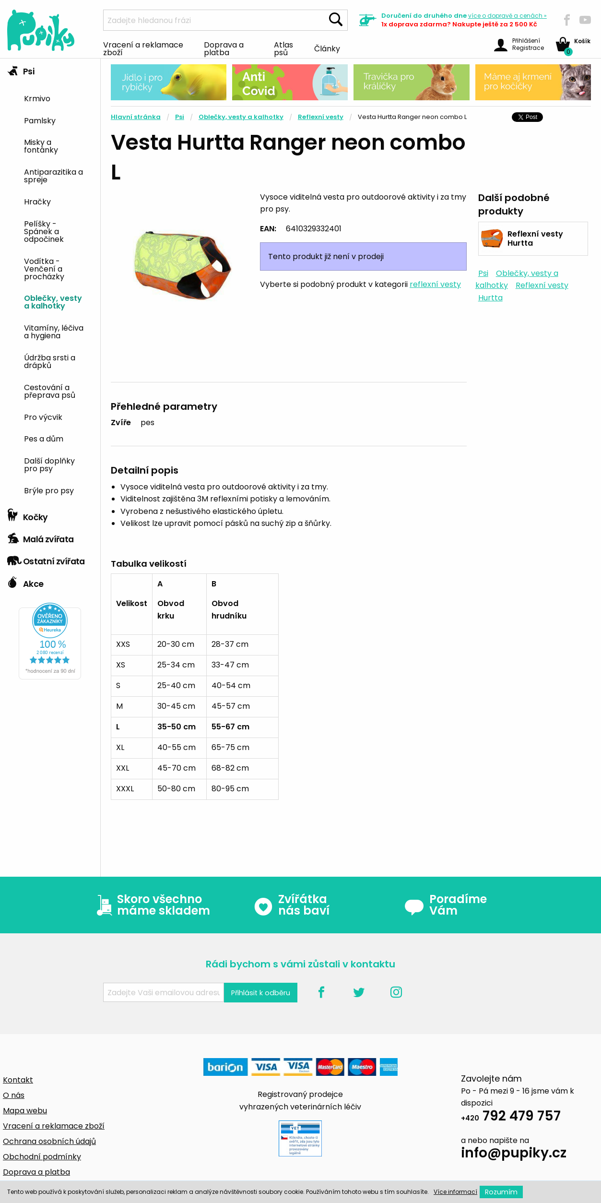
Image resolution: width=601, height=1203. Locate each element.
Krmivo (37, 98)
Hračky (37, 201)
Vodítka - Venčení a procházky (44, 268)
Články (327, 48)
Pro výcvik (43, 416)
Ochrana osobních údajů (49, 1141)
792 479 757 (511, 1117)
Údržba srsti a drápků (49, 360)
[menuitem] (58, 98)
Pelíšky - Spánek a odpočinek (44, 230)
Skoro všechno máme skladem (151, 905)
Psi (20, 69)
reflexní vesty (435, 284)
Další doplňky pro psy (49, 464)
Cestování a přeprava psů (49, 390)
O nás (13, 1095)
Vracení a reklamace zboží (143, 48)
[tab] (50, 281)
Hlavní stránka (136, 116)
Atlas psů (283, 48)
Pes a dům (43, 438)
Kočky (27, 515)
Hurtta (490, 297)
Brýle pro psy (49, 490)
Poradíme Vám (445, 905)
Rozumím (501, 1192)
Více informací (455, 1192)
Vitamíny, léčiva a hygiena (53, 331)
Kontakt (18, 1079)
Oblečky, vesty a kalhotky (53, 301)
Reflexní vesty (320, 116)
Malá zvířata (40, 537)
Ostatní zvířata (46, 559)
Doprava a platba (224, 48)
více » (507, 16)
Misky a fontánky (41, 145)
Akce (25, 581)
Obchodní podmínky (42, 1156)
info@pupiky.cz (513, 1154)
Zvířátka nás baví (291, 905)
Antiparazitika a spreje (53, 175)
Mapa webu (25, 1110)
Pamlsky (40, 120)
